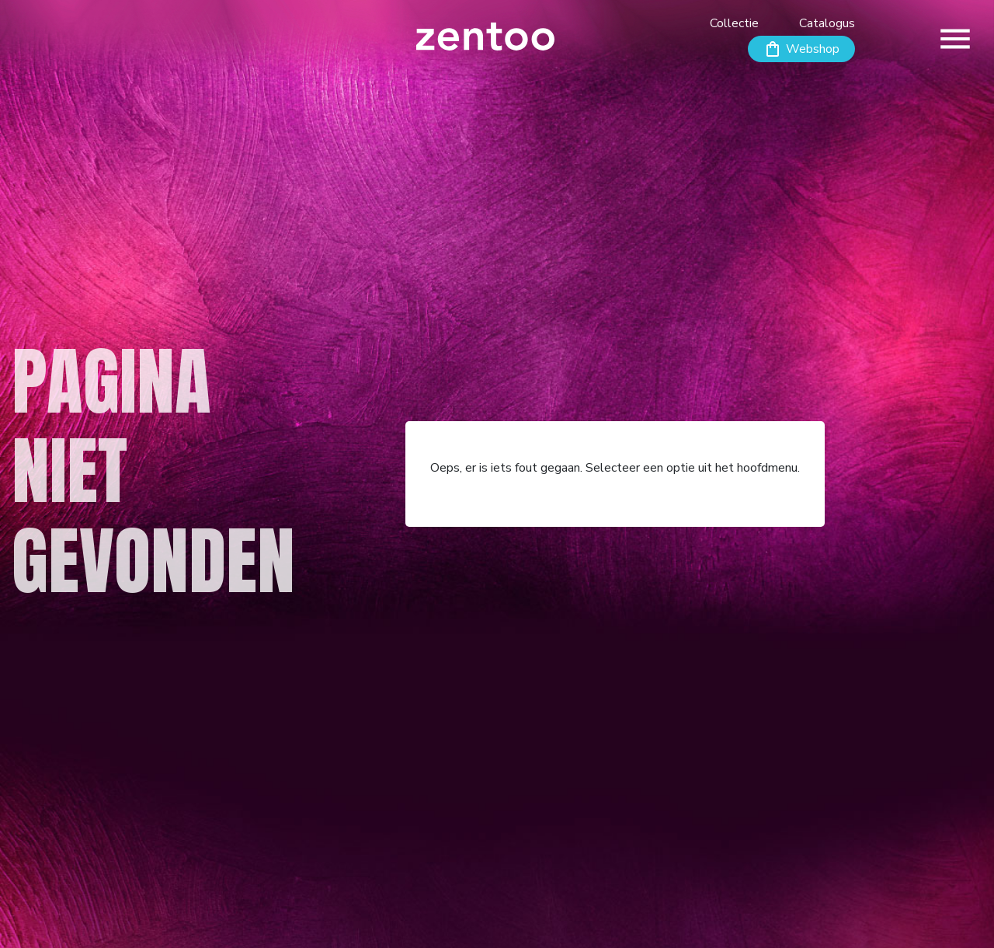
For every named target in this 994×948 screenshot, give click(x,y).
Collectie (734, 23)
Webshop (812, 49)
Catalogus (827, 23)
